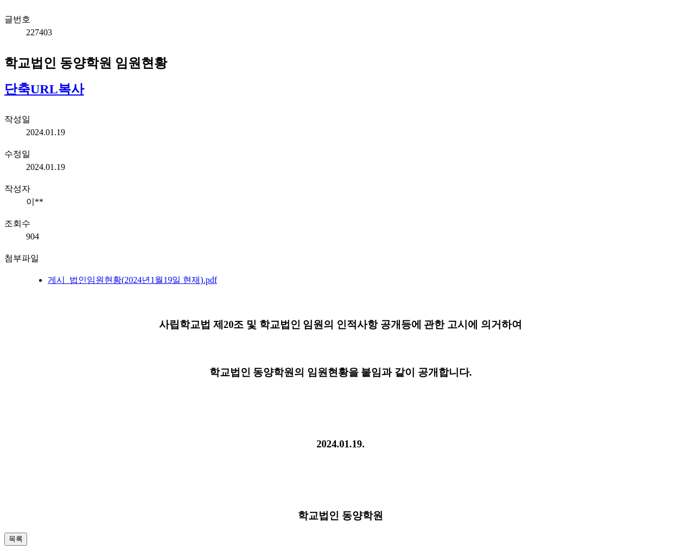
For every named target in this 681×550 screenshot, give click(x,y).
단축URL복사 (44, 89)
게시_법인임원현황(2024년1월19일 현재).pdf (132, 280)
